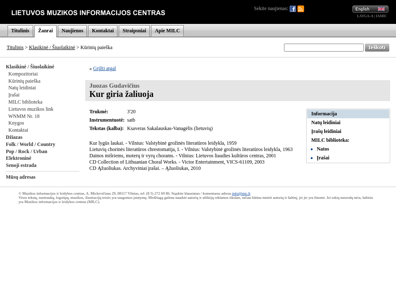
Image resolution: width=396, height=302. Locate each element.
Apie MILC (167, 31)
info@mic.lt (241, 193)
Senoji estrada (21, 165)
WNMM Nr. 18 (23, 116)
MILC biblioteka (25, 102)
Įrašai (14, 95)
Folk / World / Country (30, 144)
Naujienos (72, 31)
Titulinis (20, 31)
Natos (323, 149)
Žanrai (45, 31)
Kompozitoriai (23, 74)
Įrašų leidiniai (326, 131)
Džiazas (14, 137)
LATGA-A (365, 16)
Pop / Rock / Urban (26, 151)
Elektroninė (18, 158)
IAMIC (381, 16)
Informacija (324, 114)
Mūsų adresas (21, 177)
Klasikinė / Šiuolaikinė (52, 47)
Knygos (16, 123)
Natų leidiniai (22, 88)
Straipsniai (134, 31)
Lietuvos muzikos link (30, 109)
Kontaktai (103, 31)
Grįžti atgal (104, 68)
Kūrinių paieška (24, 81)
